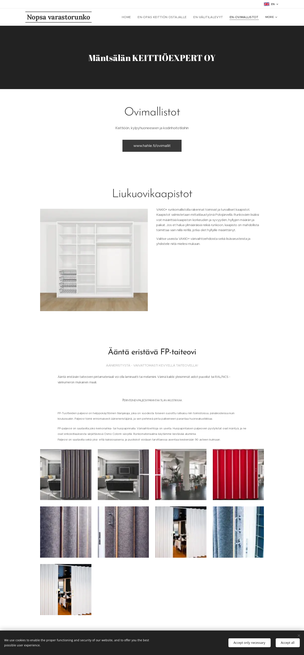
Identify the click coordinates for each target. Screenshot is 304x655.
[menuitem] (136, 17)
